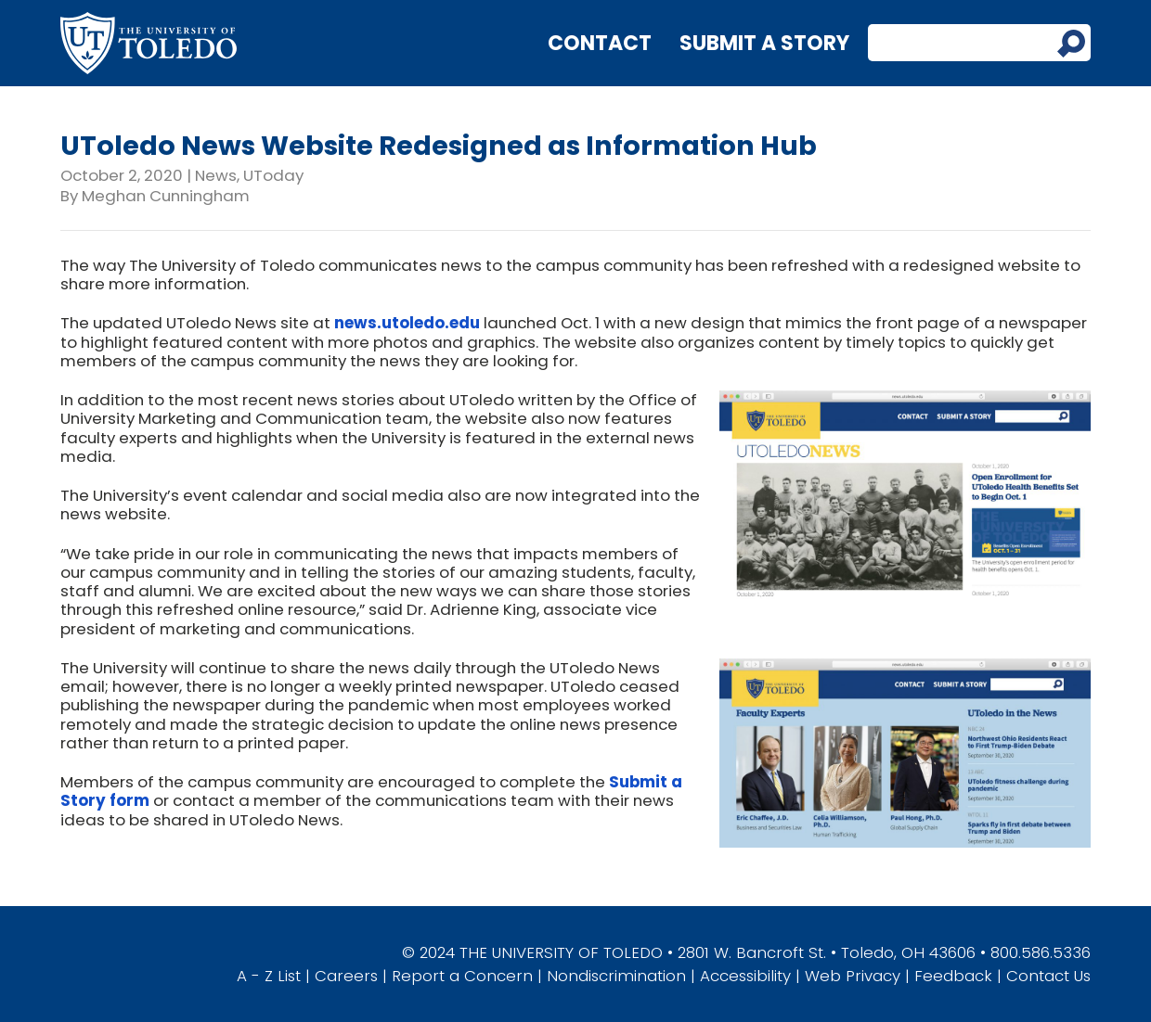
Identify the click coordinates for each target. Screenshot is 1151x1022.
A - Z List (269, 976)
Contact (600, 43)
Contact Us (1048, 976)
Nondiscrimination (616, 976)
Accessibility (745, 976)
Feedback (953, 976)
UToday (273, 175)
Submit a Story (764, 43)
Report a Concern (462, 976)
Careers (346, 976)
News (216, 175)
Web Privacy (852, 976)
